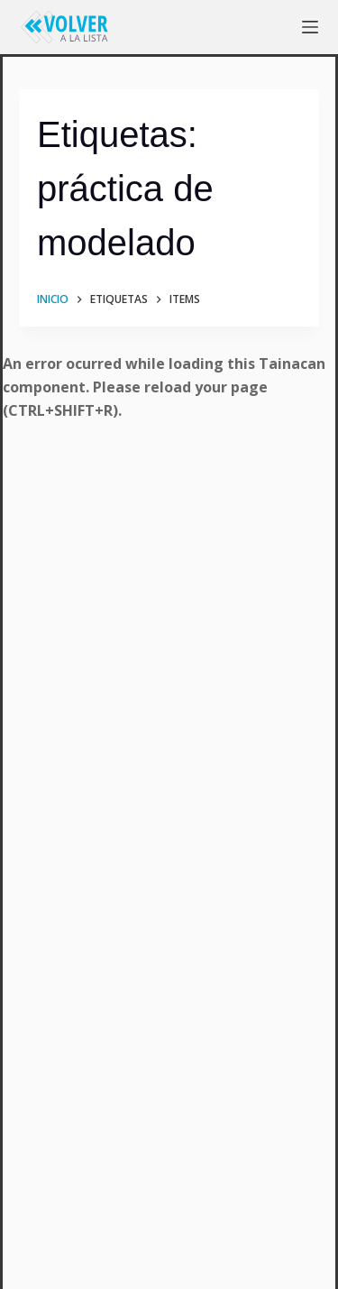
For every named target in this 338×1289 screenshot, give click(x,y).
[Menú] (310, 27)
